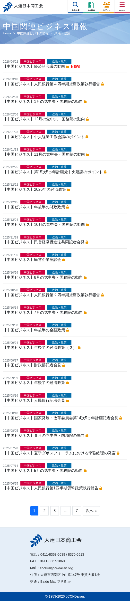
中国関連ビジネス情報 (33, 33)
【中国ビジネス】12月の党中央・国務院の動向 (46, 119)
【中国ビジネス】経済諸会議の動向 (36, 66)
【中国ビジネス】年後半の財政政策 (36, 207)
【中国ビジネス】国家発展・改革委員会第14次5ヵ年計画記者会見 (62, 418)
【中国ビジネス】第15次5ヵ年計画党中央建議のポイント (54, 172)
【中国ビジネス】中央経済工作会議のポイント (45, 137)
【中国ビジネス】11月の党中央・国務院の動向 (46, 154)
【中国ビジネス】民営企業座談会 (34, 260)
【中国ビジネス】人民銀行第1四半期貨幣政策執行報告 (52, 488)
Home (7, 33)
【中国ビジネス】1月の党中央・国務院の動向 (45, 101)
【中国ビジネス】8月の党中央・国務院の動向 (45, 277)
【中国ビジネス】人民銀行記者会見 (36, 400)
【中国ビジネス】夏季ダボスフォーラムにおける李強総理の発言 (61, 453)
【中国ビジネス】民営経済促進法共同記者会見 (45, 242)
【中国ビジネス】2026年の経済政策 (36, 189)
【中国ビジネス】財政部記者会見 (34, 365)
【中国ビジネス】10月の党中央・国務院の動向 (46, 224)
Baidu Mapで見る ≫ (55, 581)
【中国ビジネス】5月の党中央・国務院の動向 (45, 470)
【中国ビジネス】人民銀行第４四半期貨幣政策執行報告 (53, 84)
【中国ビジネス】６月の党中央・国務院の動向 (45, 435)
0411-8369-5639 (52, 554)
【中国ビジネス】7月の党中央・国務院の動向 (45, 312)
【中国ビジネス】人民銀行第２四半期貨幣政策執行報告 (53, 295)
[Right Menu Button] (122, 5)
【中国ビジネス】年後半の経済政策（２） (41, 347)
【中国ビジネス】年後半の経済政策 (36, 383)
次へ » (91, 511)
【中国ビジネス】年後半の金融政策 (36, 330)
